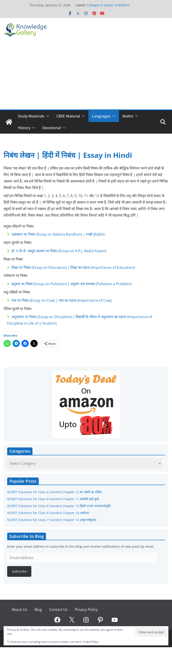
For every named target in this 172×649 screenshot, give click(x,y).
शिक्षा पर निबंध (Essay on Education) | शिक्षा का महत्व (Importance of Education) (73, 267)
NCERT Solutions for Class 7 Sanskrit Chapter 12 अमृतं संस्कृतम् (51, 520)
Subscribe (19, 571)
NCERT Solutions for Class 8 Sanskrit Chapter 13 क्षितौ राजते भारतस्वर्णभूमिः (59, 506)
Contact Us (58, 609)
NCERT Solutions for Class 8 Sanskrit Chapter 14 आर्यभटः (48, 513)
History (24, 127)
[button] (46, 116)
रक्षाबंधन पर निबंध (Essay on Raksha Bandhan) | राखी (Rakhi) (58, 234)
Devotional (51, 127)
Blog (38, 609)
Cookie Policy (90, 642)
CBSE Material (68, 116)
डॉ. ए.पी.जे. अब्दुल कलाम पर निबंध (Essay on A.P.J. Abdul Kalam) (58, 250)
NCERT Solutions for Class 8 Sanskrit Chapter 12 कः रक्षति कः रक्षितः (54, 492)
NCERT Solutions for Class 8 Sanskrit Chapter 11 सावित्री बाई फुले (53, 499)
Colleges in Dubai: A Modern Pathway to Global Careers (108, 7)
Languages (101, 116)
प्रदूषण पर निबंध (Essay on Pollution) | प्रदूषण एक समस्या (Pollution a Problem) (71, 283)
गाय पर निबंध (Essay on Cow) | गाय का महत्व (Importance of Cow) (61, 300)
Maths (128, 116)
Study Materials (31, 116)
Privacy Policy (86, 609)
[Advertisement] (86, 75)
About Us (19, 609)
